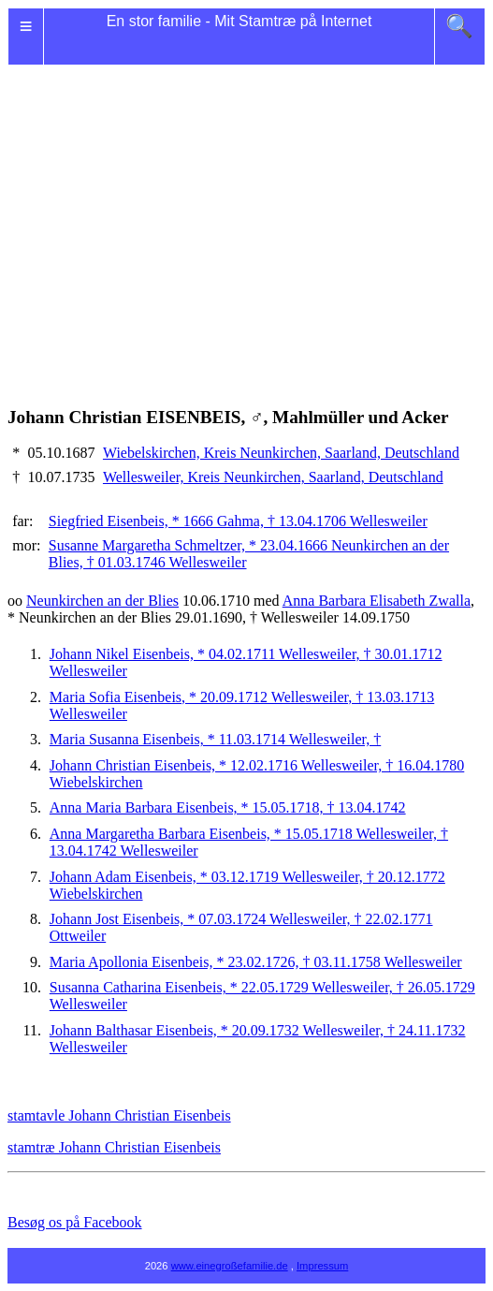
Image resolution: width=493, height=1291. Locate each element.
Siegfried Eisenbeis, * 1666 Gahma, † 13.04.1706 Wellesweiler (238, 521)
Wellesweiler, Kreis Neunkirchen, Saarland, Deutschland (273, 477)
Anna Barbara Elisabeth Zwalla (377, 601)
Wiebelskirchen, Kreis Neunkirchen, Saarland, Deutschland (281, 453)
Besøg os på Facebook (74, 1222)
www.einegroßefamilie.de (229, 1265)
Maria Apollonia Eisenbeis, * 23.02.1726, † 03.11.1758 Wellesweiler (256, 962)
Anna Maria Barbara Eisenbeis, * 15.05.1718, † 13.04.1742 (228, 807)
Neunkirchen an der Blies (102, 601)
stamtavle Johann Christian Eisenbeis (119, 1115)
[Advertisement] (246, 213)
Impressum (322, 1265)
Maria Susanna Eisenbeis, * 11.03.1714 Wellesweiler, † (215, 739)
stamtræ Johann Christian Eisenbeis (114, 1147)
